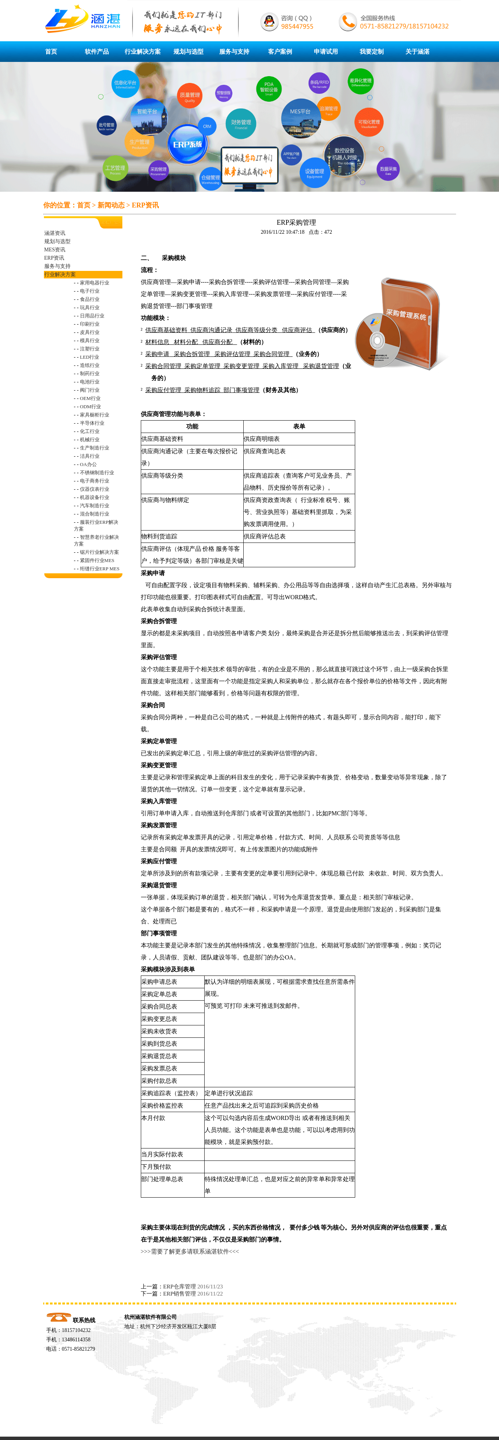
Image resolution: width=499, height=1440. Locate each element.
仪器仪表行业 (94, 489)
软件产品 (97, 51)
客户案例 (280, 51)
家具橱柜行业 (94, 415)
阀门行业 (89, 390)
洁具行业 (89, 456)
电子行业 (89, 291)
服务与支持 (234, 51)
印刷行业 (89, 324)
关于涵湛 (418, 51)
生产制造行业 (94, 448)
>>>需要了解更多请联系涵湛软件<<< (190, 1251)
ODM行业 (90, 406)
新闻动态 (111, 205)
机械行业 (89, 439)
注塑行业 (89, 349)
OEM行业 (90, 398)
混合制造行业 (94, 514)
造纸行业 (89, 365)
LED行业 (89, 357)
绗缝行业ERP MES (99, 568)
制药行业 (89, 373)
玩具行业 (89, 307)
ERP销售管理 (179, 1294)
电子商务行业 (94, 481)
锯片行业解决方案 (99, 552)
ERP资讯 (145, 205)
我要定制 (372, 51)
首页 (51, 51)
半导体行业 (92, 423)
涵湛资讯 (54, 233)
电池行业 (89, 382)
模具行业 (89, 340)
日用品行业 (92, 316)
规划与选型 (188, 51)
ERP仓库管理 (179, 1287)
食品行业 (89, 299)
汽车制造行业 (94, 505)
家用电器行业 (94, 283)
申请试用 (326, 51)
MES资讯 (55, 250)
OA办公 (88, 464)
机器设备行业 (94, 497)
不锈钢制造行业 (97, 472)
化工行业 (89, 431)
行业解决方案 (143, 51)
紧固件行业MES (97, 560)
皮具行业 (89, 332)
